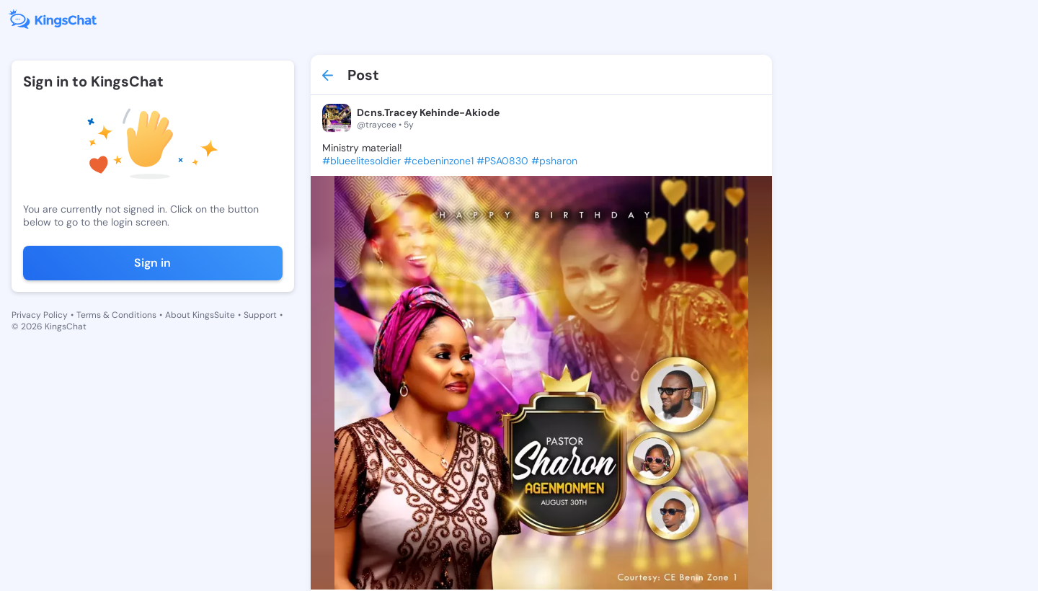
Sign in (152, 262)
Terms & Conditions (116, 315)
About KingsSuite (200, 315)
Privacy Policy (40, 315)
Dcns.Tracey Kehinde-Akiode (428, 112)
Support (260, 315)
